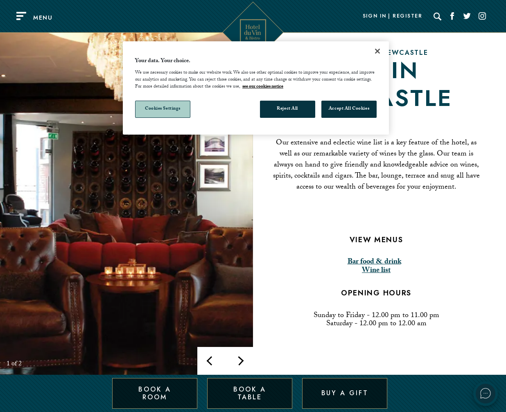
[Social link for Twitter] (467, 16)
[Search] (438, 16)
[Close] (377, 51)
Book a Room (154, 393)
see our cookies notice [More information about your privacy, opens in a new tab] (262, 87)
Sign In (374, 16)
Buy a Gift (344, 393)
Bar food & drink (374, 262)
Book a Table (249, 393)
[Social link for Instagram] (482, 16)
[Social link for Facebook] (452, 16)
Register (407, 16)
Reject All (287, 109)
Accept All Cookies (349, 109)
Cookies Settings (163, 109)
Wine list (376, 271)
